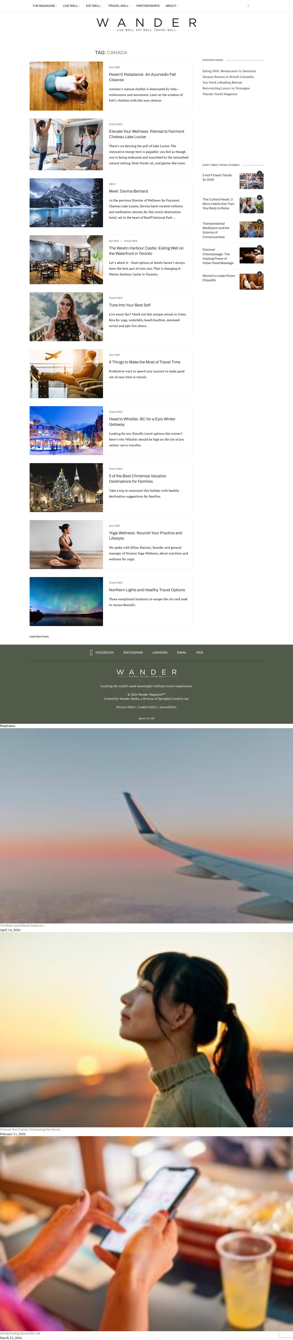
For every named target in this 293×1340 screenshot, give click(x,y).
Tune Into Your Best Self (130, 305)
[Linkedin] (158, 653)
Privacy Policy (126, 707)
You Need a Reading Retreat (222, 82)
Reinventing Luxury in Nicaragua (226, 88)
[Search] (262, 6)
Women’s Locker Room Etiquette (219, 278)
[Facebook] (248, 6)
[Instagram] (132, 653)
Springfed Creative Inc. (173, 699)
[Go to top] (146, 718)
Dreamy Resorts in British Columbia (228, 76)
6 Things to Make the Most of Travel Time (144, 362)
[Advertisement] (233, 130)
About (171, 5)
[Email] (180, 653)
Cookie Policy (147, 707)
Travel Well (118, 5)
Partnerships (148, 5)
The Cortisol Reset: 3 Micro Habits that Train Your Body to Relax (219, 203)
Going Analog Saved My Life (20, 1333)
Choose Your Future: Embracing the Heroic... (31, 1129)
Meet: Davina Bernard (128, 191)
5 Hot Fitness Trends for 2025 (217, 177)
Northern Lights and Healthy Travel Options (147, 590)
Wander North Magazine (220, 94)
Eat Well (93, 5)
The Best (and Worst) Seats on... (23, 925)
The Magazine (44, 5)
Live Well (70, 5)
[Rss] (198, 653)
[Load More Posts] (39, 636)
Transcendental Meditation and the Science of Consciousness (216, 230)
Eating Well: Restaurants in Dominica (229, 71)
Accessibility (168, 707)
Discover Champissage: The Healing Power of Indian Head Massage (218, 256)
